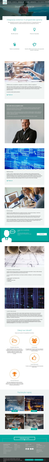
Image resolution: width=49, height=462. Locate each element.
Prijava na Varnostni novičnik (29, 446)
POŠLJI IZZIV (42, 234)
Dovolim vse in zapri (29, 459)
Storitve (14, 2)
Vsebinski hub (21, 2)
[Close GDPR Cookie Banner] (44, 460)
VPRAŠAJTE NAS (24, 439)
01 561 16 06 (40, 445)
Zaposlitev (33, 2)
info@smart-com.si (41, 447)
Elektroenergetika (5, 445)
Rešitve (9, 2)
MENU (46, 1)
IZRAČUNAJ (34, 429)
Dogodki (26, 445)
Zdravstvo (4, 453)
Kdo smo (27, 2)
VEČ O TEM (15, 410)
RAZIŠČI (34, 410)
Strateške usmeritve (17, 445)
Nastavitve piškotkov (39, 459)
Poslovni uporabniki (6, 446)
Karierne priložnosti (17, 446)
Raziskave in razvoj (17, 447)
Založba (15, 448)
